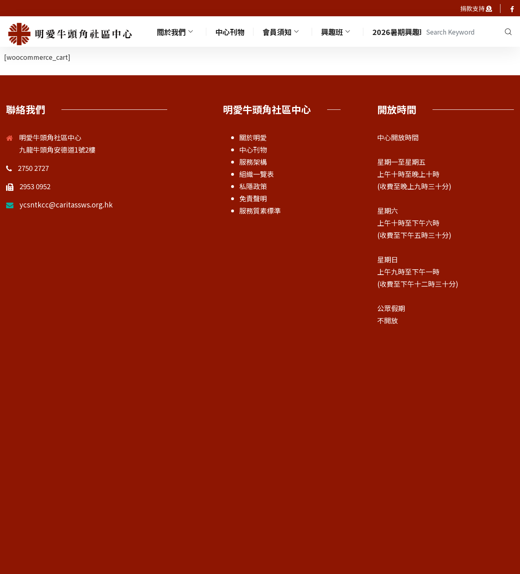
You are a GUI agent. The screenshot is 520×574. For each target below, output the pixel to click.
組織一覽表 (256, 174)
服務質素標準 (260, 210)
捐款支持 (473, 8)
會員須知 (282, 31)
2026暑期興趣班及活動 (411, 31)
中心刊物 (230, 31)
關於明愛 (253, 137)
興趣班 (337, 31)
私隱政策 (253, 186)
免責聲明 (253, 198)
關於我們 (176, 31)
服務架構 (253, 162)
